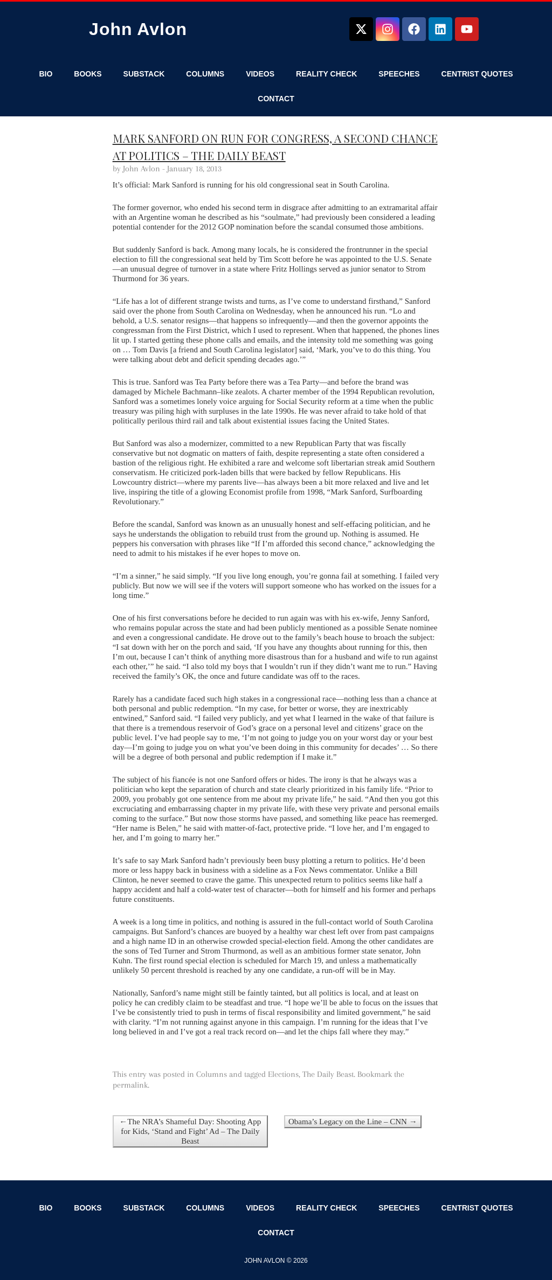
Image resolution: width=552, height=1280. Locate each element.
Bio (45, 73)
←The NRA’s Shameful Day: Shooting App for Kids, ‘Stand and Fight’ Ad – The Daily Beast (190, 1131)
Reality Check (326, 73)
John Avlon (138, 29)
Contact (276, 98)
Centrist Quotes (477, 73)
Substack (144, 73)
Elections (283, 1074)
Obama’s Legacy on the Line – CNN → (352, 1121)
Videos (260, 73)
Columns (205, 73)
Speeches (398, 73)
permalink (130, 1085)
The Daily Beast (328, 1074)
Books (87, 73)
